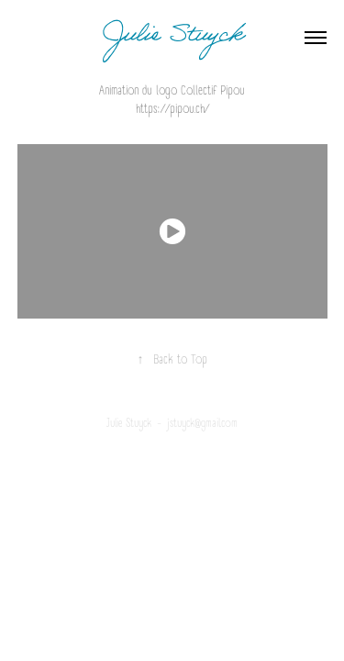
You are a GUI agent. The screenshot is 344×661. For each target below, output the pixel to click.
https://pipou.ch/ (172, 109)
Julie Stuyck (172, 37)
